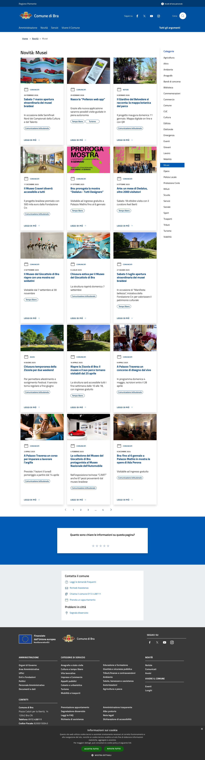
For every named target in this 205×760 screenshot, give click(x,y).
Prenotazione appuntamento (75, 707)
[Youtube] (150, 16)
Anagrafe (168, 75)
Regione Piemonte (27, 3)
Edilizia (167, 123)
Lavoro (167, 153)
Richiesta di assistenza (72, 719)
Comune (168, 105)
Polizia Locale (170, 177)
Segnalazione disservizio (73, 711)
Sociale (167, 207)
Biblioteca (168, 87)
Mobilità (167, 159)
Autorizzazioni (110, 685)
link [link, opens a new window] (129, 743)
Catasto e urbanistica (71, 685)
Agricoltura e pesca (112, 689)
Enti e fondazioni (27, 677)
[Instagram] (157, 16)
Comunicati (31, 89)
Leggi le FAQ (67, 715)
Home (25, 38)
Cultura (167, 117)
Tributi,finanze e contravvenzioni (119, 673)
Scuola (167, 195)
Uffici (21, 673)
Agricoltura (169, 57)
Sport (166, 213)
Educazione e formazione (115, 665)
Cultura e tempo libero (72, 669)
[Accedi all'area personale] (171, 3)
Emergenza (169, 135)
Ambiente (168, 69)
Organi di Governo (28, 665)
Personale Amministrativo (32, 685)
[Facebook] (136, 16)
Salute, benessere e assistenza (118, 681)
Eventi (167, 141)
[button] (102, 755)
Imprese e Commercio (71, 677)
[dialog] (102, 743)
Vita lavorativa (68, 673)
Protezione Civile (172, 183)
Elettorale (168, 129)
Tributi (167, 225)
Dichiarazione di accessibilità (117, 719)
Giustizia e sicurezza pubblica (117, 669)
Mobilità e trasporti (70, 693)
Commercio (169, 99)
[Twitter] (143, 16)
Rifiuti (167, 189)
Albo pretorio (109, 711)
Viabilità (167, 236)
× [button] (202, 729)
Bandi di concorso (172, 81)
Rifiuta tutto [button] (114, 748)
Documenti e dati (27, 689)
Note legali (108, 715)
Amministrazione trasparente (117, 707)
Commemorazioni (172, 93)
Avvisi (29, 357)
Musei (166, 165)
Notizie (123, 89)
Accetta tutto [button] (91, 749)
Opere (166, 171)
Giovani (167, 147)
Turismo (167, 230)
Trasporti (168, 219)
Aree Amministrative (29, 669)
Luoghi (148, 690)
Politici (22, 681)
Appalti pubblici (68, 681)
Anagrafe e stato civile (72, 665)
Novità (35, 38)
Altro (166, 63)
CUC (166, 111)
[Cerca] (182, 15)
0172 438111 (35, 719)
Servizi (167, 201)
